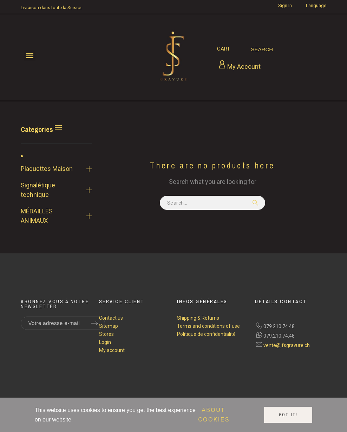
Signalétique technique (38, 189)
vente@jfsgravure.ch (286, 345)
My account (112, 350)
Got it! (288, 415)
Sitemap (108, 326)
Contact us (111, 318)
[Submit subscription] (94, 323)
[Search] (262, 49)
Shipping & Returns (198, 318)
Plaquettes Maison (47, 168)
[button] (29, 56)
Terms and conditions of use (208, 326)
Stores (106, 334)
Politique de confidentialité (206, 334)
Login (105, 342)
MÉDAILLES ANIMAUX (37, 215)
